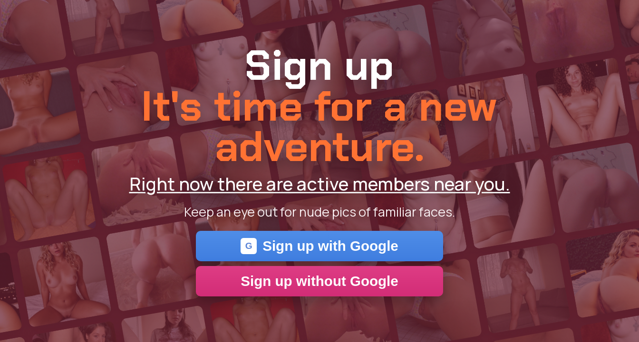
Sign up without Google (319, 281)
